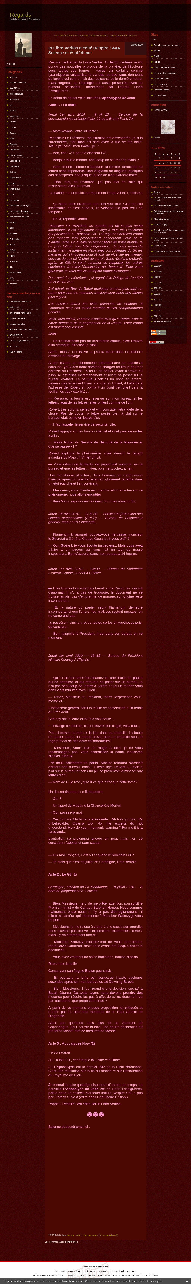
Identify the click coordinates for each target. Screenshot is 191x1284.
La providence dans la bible (166, 205)
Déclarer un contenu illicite (45, 1275)
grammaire (14, 166)
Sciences (14, 261)
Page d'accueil (98, 35)
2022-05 (158, 288)
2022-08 (158, 271)
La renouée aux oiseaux (20, 301)
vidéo (12, 278)
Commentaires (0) (109, 1235)
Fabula (157, 62)
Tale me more (16, 352)
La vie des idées (161, 78)
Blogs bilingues (16, 94)
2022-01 (158, 310)
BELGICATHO (16, 335)
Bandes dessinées (18, 83)
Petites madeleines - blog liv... (23, 329)
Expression (15, 150)
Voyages (13, 284)
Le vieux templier (17, 324)
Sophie (157, 137)
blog (155, 1275)
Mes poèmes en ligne (19, 217)
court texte (14, 116)
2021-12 (158, 316)
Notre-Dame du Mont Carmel (167, 251)
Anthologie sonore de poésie (167, 45)
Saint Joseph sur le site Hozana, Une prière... (169, 212)
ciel (11, 105)
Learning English (161, 90)
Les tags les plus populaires (123, 1271)
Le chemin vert (160, 84)
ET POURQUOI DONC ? (21, 341)
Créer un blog (89, 1267)
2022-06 (158, 282)
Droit (12, 138)
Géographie (15, 161)
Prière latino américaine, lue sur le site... (168, 239)
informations (15, 177)
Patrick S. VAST (161, 110)
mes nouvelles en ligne (20, 205)
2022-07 (158, 277)
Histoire (13, 172)
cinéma (13, 110)
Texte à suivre (16, 272)
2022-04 (158, 294)
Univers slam (160, 95)
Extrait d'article (16, 155)
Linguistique (15, 189)
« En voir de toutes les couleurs (71, 35)
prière (12, 256)
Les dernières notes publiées (96, 1271)
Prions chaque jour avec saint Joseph (167, 199)
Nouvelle (14, 233)
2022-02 (158, 305)
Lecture (13, 183)
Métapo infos (15, 307)
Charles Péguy (160, 224)
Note (12, 228)
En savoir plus (154, 1281)
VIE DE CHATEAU (18, 318)
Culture (13, 127)
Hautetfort (103, 1267)
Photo (12, 245)
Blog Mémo (15, 88)
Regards (20, 15)
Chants (157, 192)
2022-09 (158, 266)
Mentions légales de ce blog (71, 1275)
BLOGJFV (14, 346)
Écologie (13, 144)
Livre (12, 194)
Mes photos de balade (20, 211)
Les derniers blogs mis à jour (68, 1271)
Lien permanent (90, 1235)
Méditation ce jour (162, 219)
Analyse (13, 77)
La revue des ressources (165, 73)
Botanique (14, 99)
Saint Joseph (160, 246)
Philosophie (15, 239)
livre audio (14, 200)
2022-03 (158, 299)
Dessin (13, 133)
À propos (11, 64)
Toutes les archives (163, 322)
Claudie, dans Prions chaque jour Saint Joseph (169, 231)
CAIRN (157, 56)
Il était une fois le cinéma (165, 67)
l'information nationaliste (21, 313)
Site (11, 267)
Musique (13, 222)
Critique (13, 122)
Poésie (13, 250)
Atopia (157, 51)
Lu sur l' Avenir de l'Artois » (122, 35)
